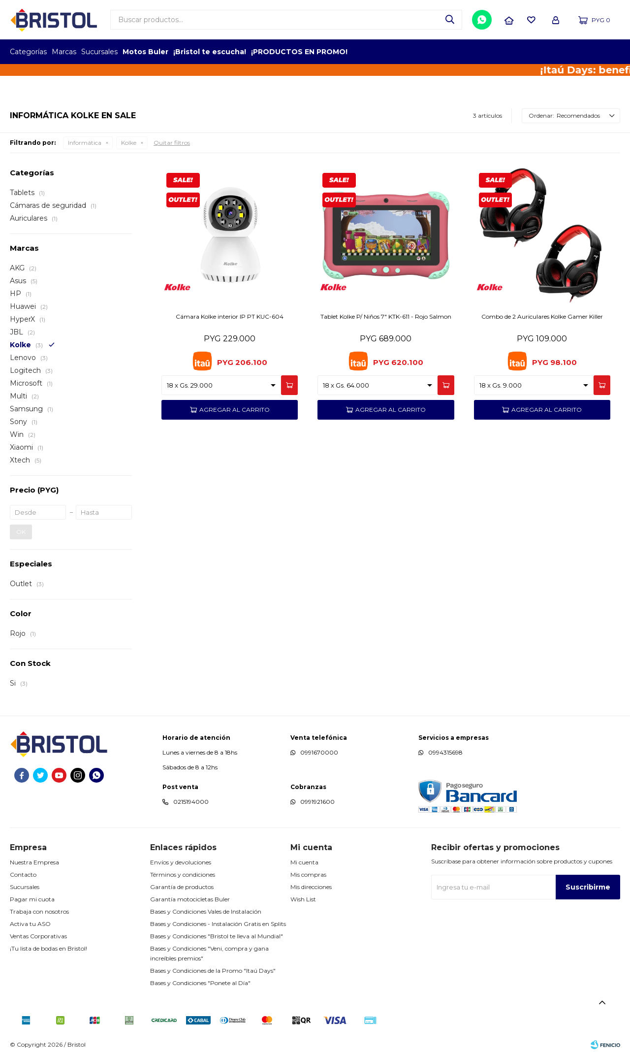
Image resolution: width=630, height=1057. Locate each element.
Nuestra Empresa (34, 862)
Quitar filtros (172, 142)
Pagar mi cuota (32, 899)
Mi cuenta (304, 862)
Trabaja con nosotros (39, 911)
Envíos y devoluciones (180, 862)
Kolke (128, 142)
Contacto (23, 874)
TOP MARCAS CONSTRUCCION (562, 51)
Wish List (303, 899)
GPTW (612, 51)
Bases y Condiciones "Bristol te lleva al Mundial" (216, 936)
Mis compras (308, 874)
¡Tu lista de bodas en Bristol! (48, 948)
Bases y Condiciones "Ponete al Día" (200, 983)
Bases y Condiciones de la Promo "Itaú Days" (213, 970)
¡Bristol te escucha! (209, 51)
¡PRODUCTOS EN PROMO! (299, 51)
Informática (84, 142)
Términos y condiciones (182, 874)
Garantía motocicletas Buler (190, 899)
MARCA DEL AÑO (589, 51)
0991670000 (319, 752)
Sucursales (99, 51)
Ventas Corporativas (38, 936)
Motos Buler (145, 51)
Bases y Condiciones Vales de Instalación (205, 911)
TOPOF (508, 51)
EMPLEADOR (535, 51)
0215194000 (191, 801)
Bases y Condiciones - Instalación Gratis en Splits (218, 923)
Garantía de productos (182, 887)
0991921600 (317, 801)
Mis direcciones (311, 887)
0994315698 (445, 752)
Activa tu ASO (30, 923)
